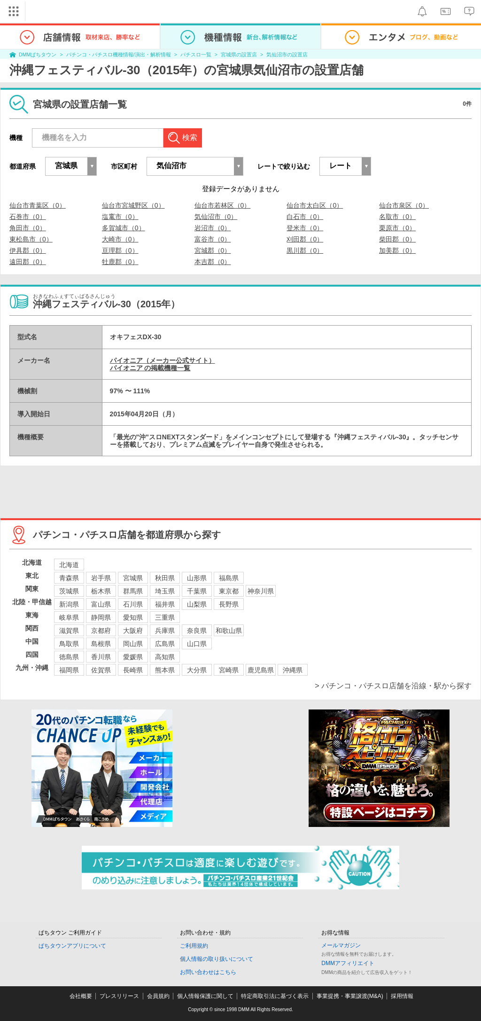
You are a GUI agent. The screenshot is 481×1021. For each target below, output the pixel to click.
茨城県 (69, 591)
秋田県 (165, 578)
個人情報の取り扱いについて (216, 959)
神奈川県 (261, 591)
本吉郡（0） (212, 261)
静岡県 (101, 617)
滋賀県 (69, 630)
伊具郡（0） (27, 250)
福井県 (165, 604)
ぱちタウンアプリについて (72, 946)
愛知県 (133, 617)
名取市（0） (397, 216)
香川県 (101, 657)
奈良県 (197, 630)
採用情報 (402, 996)
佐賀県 (101, 670)
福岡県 (69, 670)
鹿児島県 (261, 670)
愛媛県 (133, 657)
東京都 (229, 591)
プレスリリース (119, 996)
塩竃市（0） (120, 216)
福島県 (229, 578)
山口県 (197, 643)
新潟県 (69, 604)
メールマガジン (341, 945)
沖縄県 (293, 670)
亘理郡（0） (120, 250)
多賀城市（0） (123, 228)
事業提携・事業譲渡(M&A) (350, 996)
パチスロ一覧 (195, 54)
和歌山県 (229, 630)
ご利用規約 (194, 946)
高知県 (165, 657)
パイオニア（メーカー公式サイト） (162, 360)
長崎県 (133, 670)
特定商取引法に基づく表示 (275, 996)
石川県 (133, 604)
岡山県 (133, 643)
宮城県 (133, 578)
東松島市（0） (31, 239)
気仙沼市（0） (216, 216)
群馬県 (133, 591)
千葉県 (197, 591)
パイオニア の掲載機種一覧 (150, 368)
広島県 (165, 643)
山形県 (197, 578)
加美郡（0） (397, 250)
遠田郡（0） (27, 261)
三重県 (165, 617)
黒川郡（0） (305, 250)
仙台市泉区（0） (404, 205)
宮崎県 (229, 670)
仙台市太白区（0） (315, 205)
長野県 (229, 604)
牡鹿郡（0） (120, 261)
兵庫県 (165, 630)
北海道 (69, 565)
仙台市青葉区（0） (37, 205)
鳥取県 (69, 643)
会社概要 (81, 996)
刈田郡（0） (305, 239)
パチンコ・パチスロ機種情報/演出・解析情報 (118, 54)
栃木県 (101, 591)
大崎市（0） (120, 239)
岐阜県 (69, 617)
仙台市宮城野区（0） (133, 205)
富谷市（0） (212, 239)
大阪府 (133, 630)
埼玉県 (165, 591)
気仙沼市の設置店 (287, 54)
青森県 (69, 578)
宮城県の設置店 (239, 54)
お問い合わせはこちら (208, 972)
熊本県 (165, 670)
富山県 (101, 604)
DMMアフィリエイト (347, 963)
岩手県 (101, 578)
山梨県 (197, 604)
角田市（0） (27, 228)
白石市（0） (305, 216)
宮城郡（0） (212, 250)
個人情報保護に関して (205, 996)
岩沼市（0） (212, 228)
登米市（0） (305, 228)
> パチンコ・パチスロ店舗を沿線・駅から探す (393, 686)
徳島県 (69, 657)
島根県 (101, 643)
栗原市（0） (397, 228)
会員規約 (158, 996)
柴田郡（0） (397, 239)
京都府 (101, 630)
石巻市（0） (27, 216)
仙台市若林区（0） (222, 205)
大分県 (197, 670)
